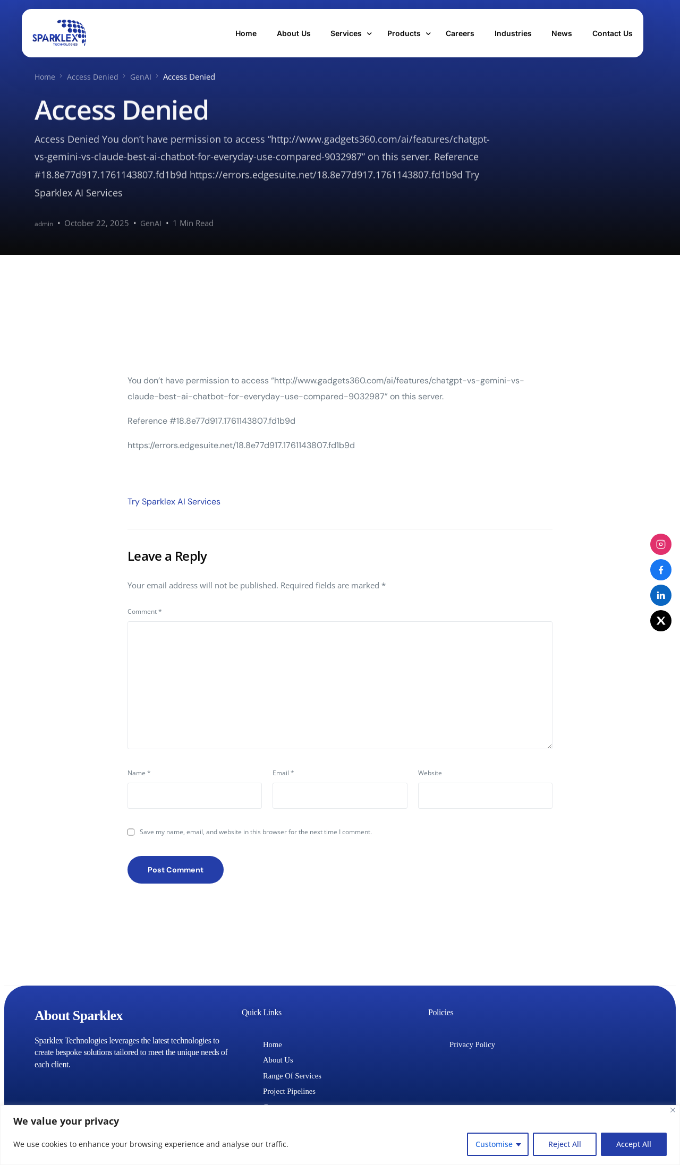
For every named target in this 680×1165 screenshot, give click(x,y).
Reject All (564, 1144)
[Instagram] (661, 544)
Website (430, 774)
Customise (494, 1144)
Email (283, 774)
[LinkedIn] (661, 595)
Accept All (633, 1144)
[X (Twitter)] (661, 620)
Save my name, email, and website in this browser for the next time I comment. (256, 834)
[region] (340, 1135)
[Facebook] (661, 569)
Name (139, 774)
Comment (145, 610)
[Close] (672, 1110)
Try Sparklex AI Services (174, 501)
